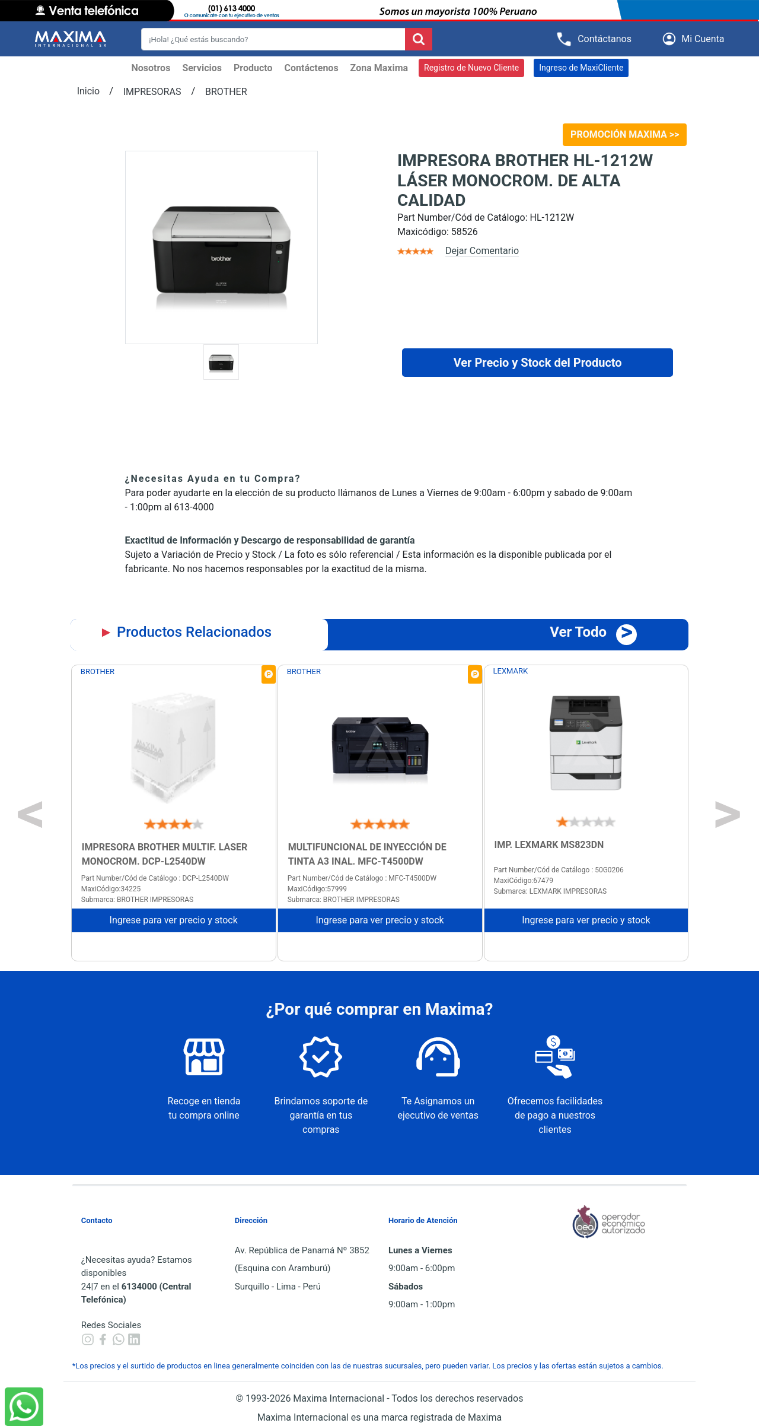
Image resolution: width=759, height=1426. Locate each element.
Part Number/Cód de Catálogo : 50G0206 (559, 870)
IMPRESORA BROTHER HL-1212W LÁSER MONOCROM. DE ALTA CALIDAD (525, 180)
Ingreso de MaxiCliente (581, 67)
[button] (695, 39)
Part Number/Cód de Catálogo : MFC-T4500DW (362, 878)
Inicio (88, 91)
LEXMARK (510, 670)
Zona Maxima (379, 68)
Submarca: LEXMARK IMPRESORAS (550, 891)
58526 (464, 231)
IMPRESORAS (152, 91)
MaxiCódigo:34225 (111, 889)
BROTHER (226, 91)
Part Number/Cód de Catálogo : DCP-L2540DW (155, 878)
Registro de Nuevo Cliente (471, 67)
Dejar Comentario (482, 250)
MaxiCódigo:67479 (523, 880)
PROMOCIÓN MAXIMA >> (624, 134)
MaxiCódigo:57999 (317, 889)
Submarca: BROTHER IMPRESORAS (137, 899)
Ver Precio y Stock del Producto (538, 362)
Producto (253, 68)
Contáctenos (312, 68)
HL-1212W (552, 217)
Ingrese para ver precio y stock (174, 920)
